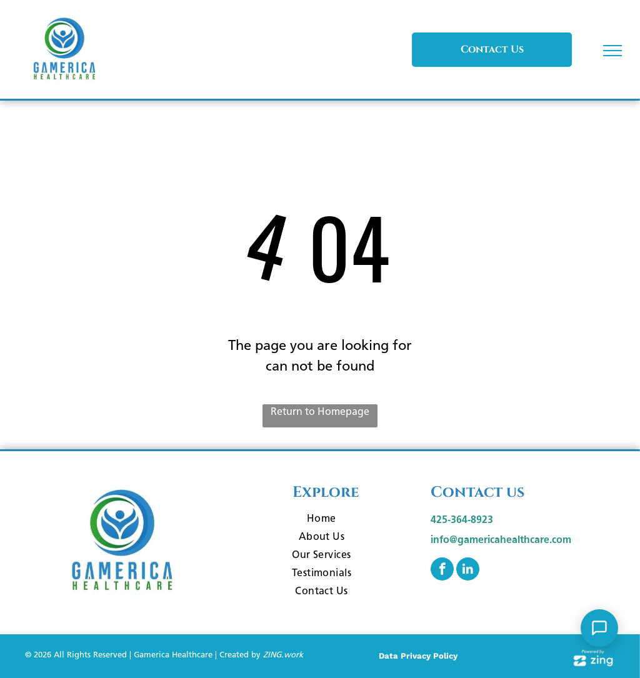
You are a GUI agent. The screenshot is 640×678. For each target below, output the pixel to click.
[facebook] (442, 570)
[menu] (612, 50)
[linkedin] (467, 570)
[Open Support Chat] (599, 628)
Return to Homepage (320, 411)
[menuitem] (321, 520)
